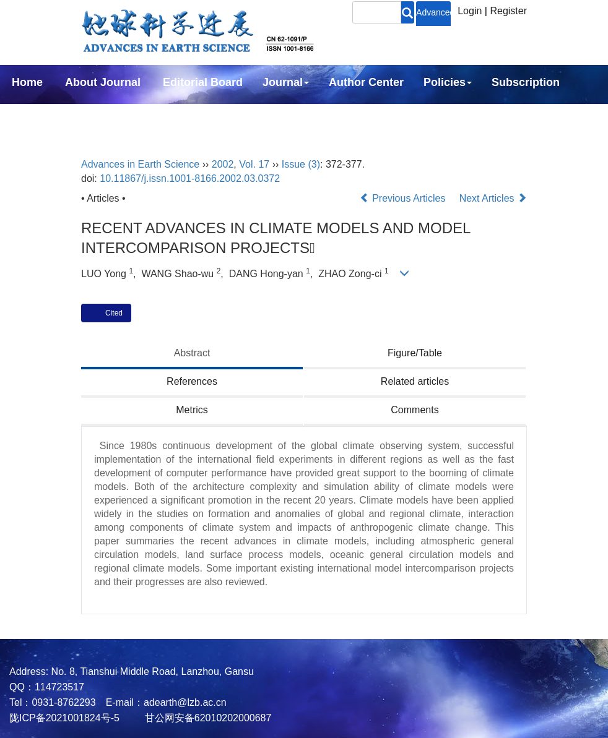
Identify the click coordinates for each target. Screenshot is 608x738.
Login (470, 11)
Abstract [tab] (192, 353)
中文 (104, 115)
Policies (447, 82)
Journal (286, 82)
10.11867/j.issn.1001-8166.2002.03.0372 (190, 178)
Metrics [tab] (192, 410)
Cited (114, 313)
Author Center (366, 82)
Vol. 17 (254, 164)
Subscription (526, 82)
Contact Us (41, 115)
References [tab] (192, 381)
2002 (223, 164)
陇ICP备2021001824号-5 (64, 718)
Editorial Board (203, 82)
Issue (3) (301, 164)
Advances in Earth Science (140, 164)
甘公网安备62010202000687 (206, 718)
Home (27, 82)
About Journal (103, 82)
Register (508, 11)
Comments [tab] (414, 410)
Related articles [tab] (415, 381)
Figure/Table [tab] (415, 353)
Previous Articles (404, 198)
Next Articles (493, 198)
